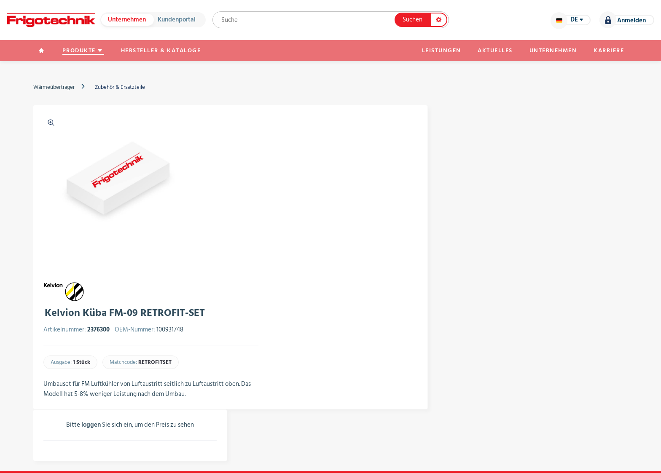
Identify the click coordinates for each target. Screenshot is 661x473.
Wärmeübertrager (54, 87)
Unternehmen (127, 20)
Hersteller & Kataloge (161, 50)
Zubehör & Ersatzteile (120, 87)
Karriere (609, 50)
